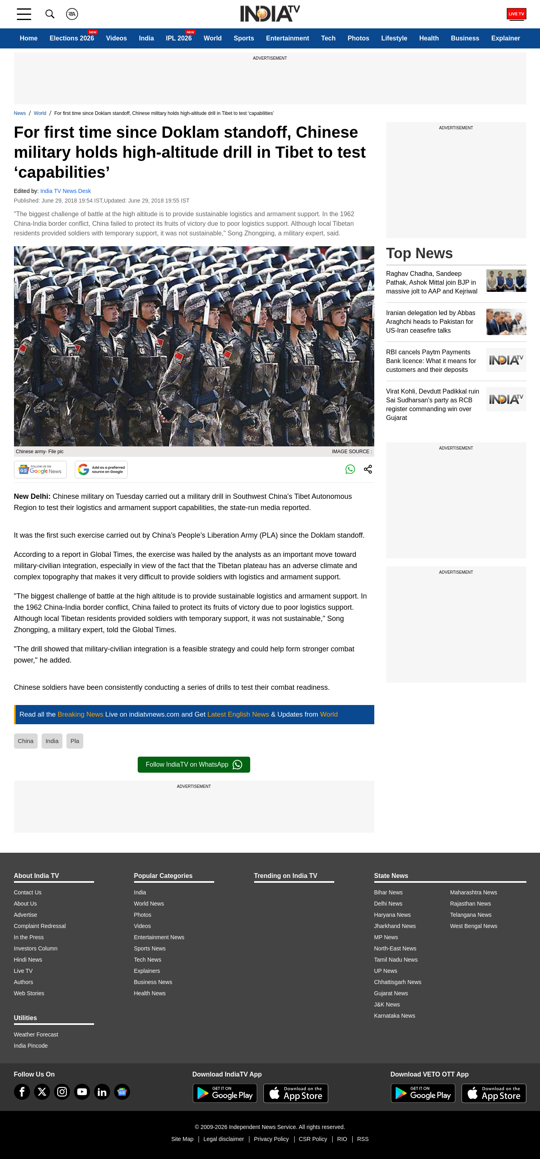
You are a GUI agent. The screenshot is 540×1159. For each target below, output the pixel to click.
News (20, 113)
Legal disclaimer (223, 1139)
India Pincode (31, 1045)
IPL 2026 (179, 38)
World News (149, 903)
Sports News (150, 948)
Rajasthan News (470, 903)
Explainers (147, 971)
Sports (244, 38)
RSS (363, 1139)
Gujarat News (391, 993)
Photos (358, 38)
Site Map (182, 1139)
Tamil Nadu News (396, 959)
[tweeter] (42, 1092)
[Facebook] (22, 1092)
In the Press (29, 937)
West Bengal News (474, 926)
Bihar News (388, 892)
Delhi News (388, 903)
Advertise (25, 915)
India (146, 38)
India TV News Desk (65, 191)
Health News (150, 993)
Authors (23, 982)
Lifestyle (394, 38)
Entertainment (287, 38)
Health (429, 38)
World (213, 38)
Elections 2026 (72, 38)
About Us (25, 903)
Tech (328, 38)
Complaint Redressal (40, 926)
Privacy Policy (271, 1139)
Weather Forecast (36, 1034)
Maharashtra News (474, 892)
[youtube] (82, 1092)
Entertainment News (159, 937)
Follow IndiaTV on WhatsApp (194, 764)
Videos (116, 38)
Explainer (505, 38)
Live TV (23, 971)
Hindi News (28, 959)
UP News (385, 971)
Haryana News (392, 915)
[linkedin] (102, 1092)
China (26, 740)
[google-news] (122, 1092)
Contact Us (28, 892)
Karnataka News (395, 1015)
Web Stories (29, 993)
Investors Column (36, 948)
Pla (74, 740)
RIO (342, 1139)
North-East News (395, 948)
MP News (386, 937)
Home (28, 38)
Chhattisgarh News (398, 982)
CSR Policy (313, 1139)
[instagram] (62, 1092)
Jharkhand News (395, 926)
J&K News (387, 1004)
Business (465, 38)
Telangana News (471, 915)
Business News (153, 982)
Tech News (147, 959)
